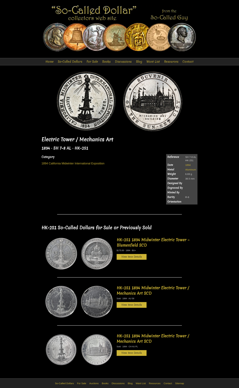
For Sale (92, 62)
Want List (153, 62)
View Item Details (131, 256)
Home (50, 62)
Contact (188, 62)
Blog (139, 62)
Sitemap (179, 383)
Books (106, 62)
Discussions (123, 62)
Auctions (94, 383)
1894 (188, 165)
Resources (171, 62)
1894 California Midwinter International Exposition (73, 163)
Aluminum (190, 169)
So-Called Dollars (70, 62)
